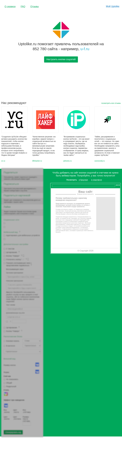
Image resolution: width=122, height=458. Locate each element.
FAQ (23, 6)
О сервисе (10, 6)
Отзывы (34, 6)
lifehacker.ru (37, 161)
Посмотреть (71, 180)
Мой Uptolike (112, 6)
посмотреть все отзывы (111, 103)
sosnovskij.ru (99, 161)
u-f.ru (84, 49)
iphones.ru (67, 161)
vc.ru (3, 161)
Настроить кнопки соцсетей (60, 59)
